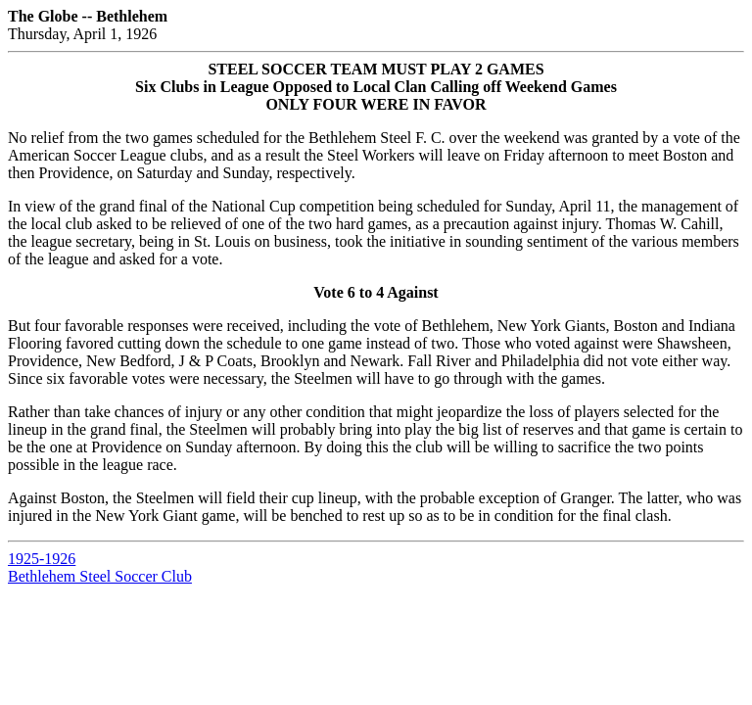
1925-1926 (41, 558)
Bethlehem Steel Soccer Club (100, 576)
